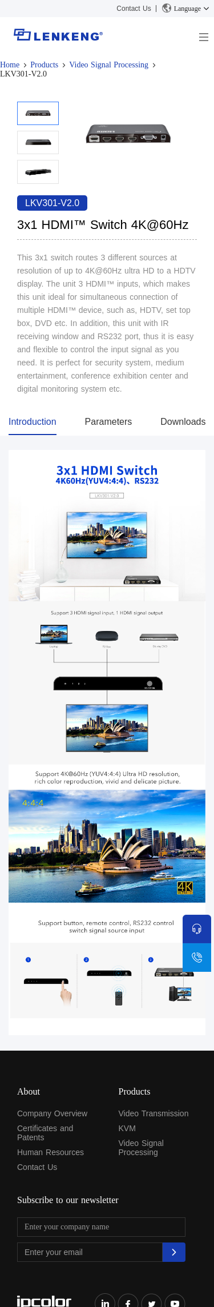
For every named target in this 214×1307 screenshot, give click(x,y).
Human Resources (50, 1152)
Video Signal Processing (108, 65)
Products (44, 65)
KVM (127, 1128)
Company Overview (52, 1113)
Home (9, 65)
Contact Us (133, 9)
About (28, 1091)
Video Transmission (154, 1113)
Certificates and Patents (45, 1133)
